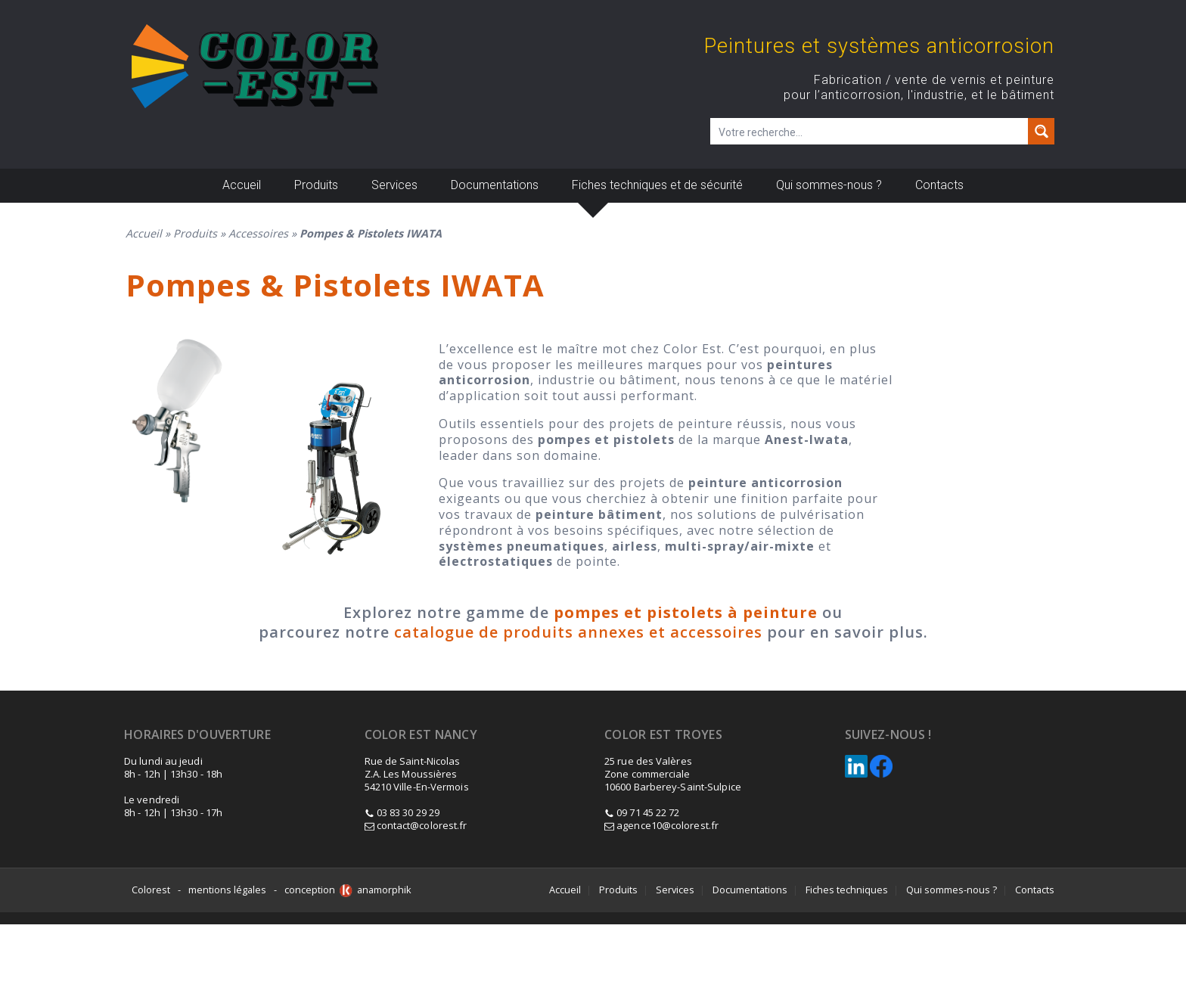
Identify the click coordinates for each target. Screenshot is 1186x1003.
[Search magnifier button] (1041, 131)
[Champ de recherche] (870, 131)
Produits (316, 185)
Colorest (151, 889)
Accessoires (258, 233)
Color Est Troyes (663, 735)
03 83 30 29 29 (408, 812)
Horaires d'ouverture (197, 735)
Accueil (241, 185)
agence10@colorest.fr (661, 825)
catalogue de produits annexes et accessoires (578, 632)
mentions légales (227, 889)
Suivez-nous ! (888, 735)
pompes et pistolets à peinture (686, 612)
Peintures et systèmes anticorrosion (879, 46)
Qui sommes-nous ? (829, 185)
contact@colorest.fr (416, 825)
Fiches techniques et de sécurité (657, 185)
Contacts (939, 185)
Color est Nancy (421, 735)
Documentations (495, 185)
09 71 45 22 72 (647, 812)
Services (394, 185)
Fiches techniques (847, 889)
